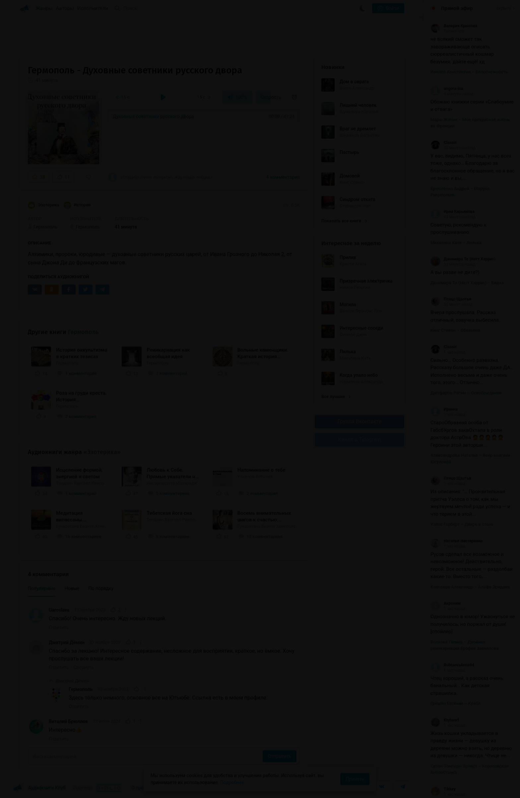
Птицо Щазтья (450, 299)
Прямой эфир (457, 8)
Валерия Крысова (453, 26)
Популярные (41, 588)
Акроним (445, 603)
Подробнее (232, 782)
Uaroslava (59, 610)
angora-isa (446, 88)
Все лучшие (336, 396)
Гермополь (83, 332)
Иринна (444, 409)
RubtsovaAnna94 (452, 665)
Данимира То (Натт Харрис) (462, 259)
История (77, 205)
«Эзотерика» (102, 452)
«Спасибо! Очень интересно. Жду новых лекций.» (160, 177)
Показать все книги (344, 220)
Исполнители (92, 8)
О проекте (142, 787)
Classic (443, 142)
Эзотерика (43, 205)
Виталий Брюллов (68, 721)
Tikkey (443, 789)
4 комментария (283, 177)
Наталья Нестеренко (456, 541)
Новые (72, 588)
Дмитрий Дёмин (67, 642)
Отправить (279, 756)
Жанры (44, 8)
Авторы (65, 8)
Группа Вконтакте (359, 421)
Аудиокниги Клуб (39, 788)
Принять (355, 779)
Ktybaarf (444, 720)
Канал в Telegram (359, 439)
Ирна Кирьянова (452, 211)
